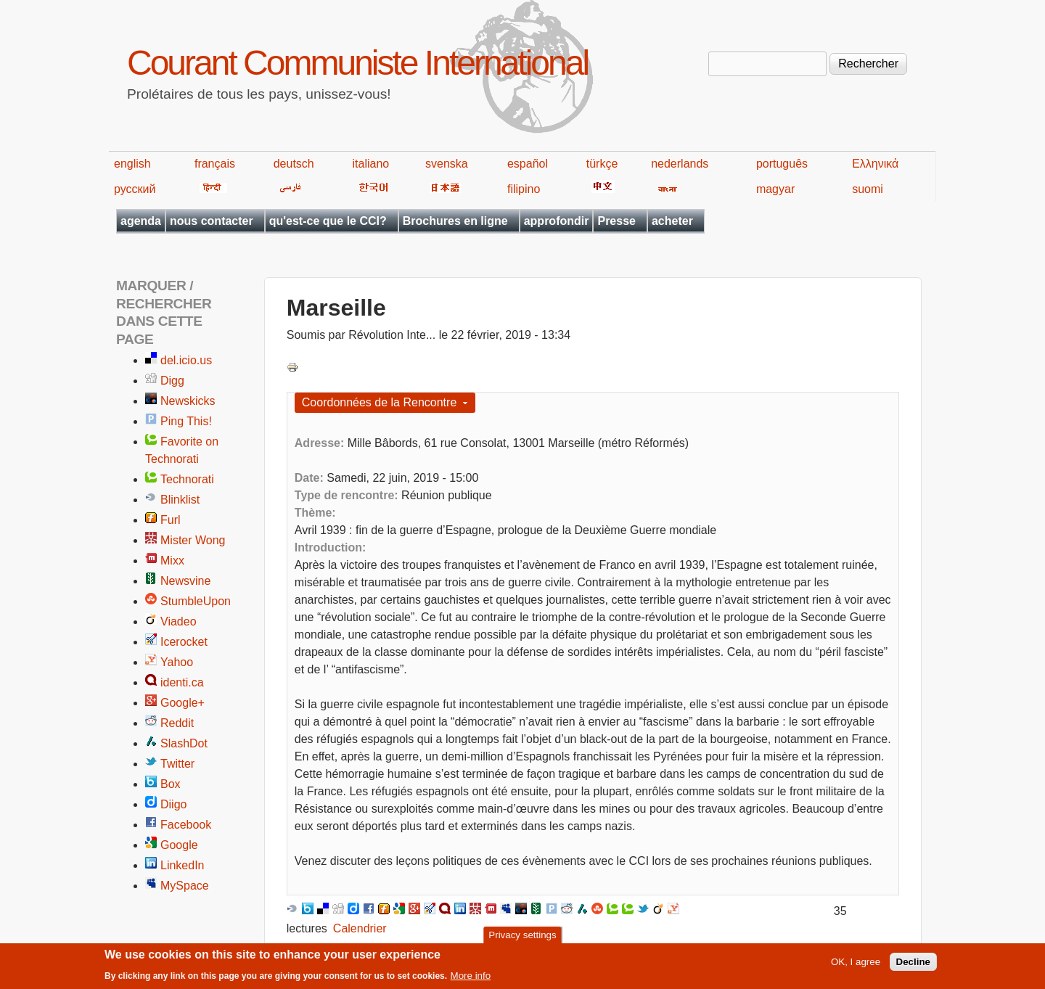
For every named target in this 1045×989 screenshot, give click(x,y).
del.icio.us (186, 360)
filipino (523, 189)
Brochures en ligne (455, 221)
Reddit (177, 723)
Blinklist (180, 499)
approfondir (556, 221)
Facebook (185, 824)
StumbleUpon (195, 601)
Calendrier (360, 928)
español (527, 163)
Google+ (182, 703)
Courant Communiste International (357, 63)
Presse (616, 221)
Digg (172, 380)
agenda (140, 221)
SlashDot (184, 743)
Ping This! (186, 421)
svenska (446, 163)
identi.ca (182, 682)
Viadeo (178, 621)
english (132, 163)
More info (471, 977)
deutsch (294, 163)
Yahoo (176, 662)
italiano (371, 163)
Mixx (172, 560)
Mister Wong (193, 540)
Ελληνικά (875, 163)
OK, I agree (855, 964)
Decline (913, 964)
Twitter (177, 764)
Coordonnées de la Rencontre (379, 402)
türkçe (602, 163)
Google (179, 845)
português (782, 163)
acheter (672, 221)
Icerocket (184, 642)
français (214, 163)
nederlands (679, 163)
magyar (775, 189)
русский (134, 189)
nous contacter (211, 221)
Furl (170, 520)
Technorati (187, 479)
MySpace (184, 885)
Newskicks (188, 401)
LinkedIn (182, 865)
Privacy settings (522, 936)
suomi (867, 189)
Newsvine (185, 581)
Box (170, 784)
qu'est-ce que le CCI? (328, 221)
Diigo (173, 804)
